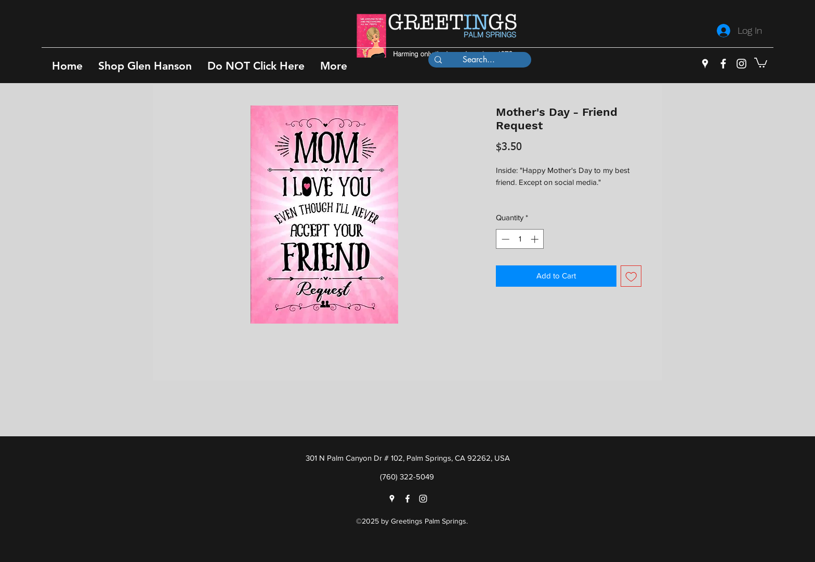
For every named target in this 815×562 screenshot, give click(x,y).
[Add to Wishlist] (631, 276)
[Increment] (536, 239)
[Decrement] (504, 239)
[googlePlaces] (705, 63)
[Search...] (478, 60)
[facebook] (723, 63)
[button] (145, 65)
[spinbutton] (520, 239)
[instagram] (741, 63)
